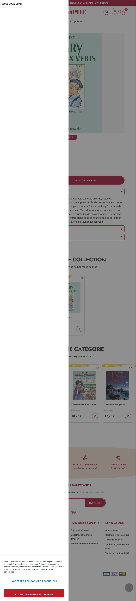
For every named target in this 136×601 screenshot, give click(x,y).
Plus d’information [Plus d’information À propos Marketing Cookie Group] (54, 114)
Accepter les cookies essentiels (34, 581)
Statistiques (59, 55)
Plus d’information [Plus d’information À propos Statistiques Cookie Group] (54, 77)
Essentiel (59, 14)
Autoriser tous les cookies (34, 594)
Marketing (59, 92)
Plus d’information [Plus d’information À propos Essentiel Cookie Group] (54, 40)
